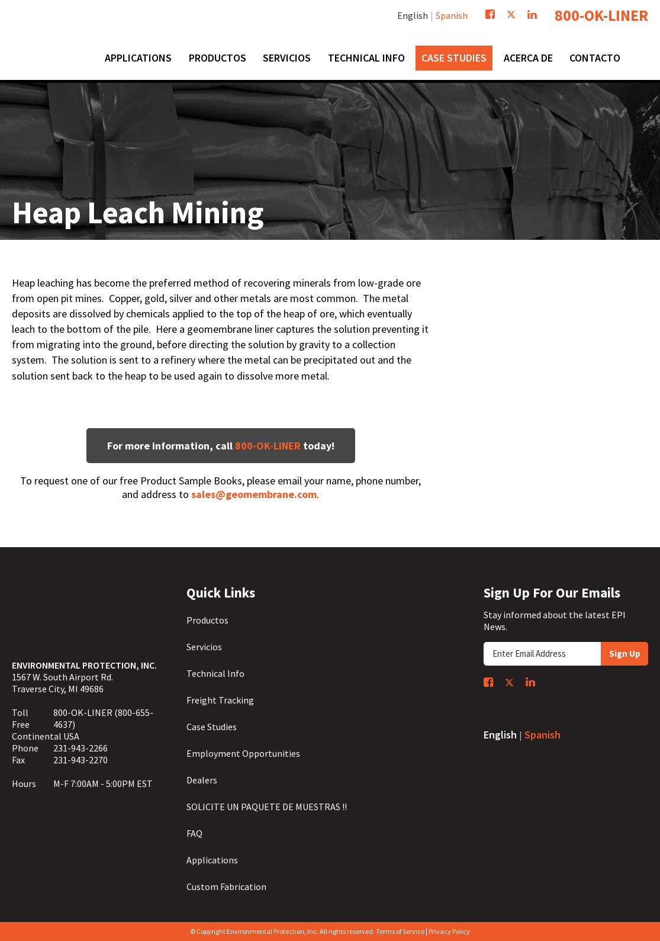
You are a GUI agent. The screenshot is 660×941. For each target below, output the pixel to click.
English (412, 15)
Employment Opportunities (243, 753)
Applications (212, 860)
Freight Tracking (220, 700)
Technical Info (215, 673)
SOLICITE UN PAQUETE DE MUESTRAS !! (266, 806)
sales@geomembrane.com (254, 494)
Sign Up (624, 653)
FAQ (194, 833)
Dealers (201, 780)
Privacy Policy (449, 931)
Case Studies (211, 727)
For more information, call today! (220, 445)
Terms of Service (400, 931)
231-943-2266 (80, 748)
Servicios (204, 647)
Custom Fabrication (226, 886)
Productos (207, 620)
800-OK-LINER (601, 15)
